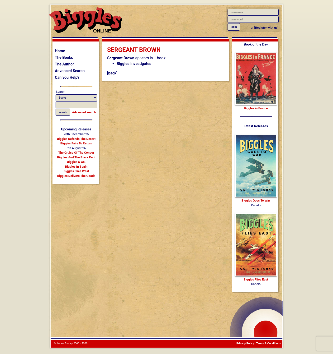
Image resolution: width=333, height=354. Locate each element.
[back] (112, 73)
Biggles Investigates (134, 63)
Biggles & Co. (76, 162)
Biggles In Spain (76, 166)
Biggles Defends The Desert (76, 139)
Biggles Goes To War (256, 200)
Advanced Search (70, 71)
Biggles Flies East (255, 279)
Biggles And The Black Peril (76, 157)
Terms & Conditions (268, 343)
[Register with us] (266, 27)
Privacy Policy (245, 343)
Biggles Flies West (76, 171)
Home (60, 51)
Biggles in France (256, 108)
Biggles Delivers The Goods (76, 176)
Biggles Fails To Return (76, 143)
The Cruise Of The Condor (76, 152)
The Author (64, 64)
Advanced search (84, 112)
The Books (64, 57)
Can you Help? (67, 77)
